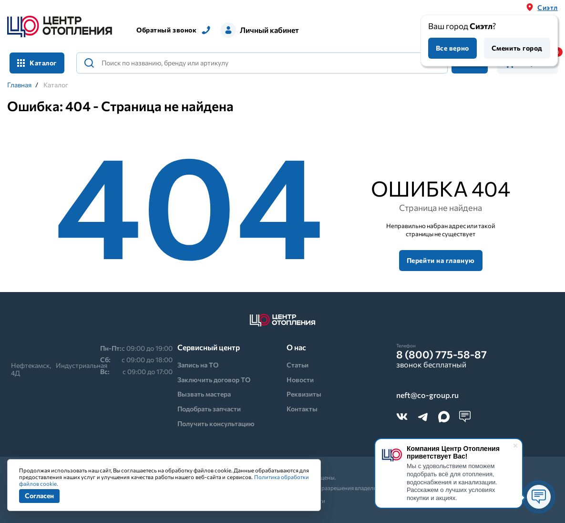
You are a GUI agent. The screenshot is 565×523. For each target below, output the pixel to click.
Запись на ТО (197, 365)
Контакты (302, 409)
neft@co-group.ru (427, 395)
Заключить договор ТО (213, 380)
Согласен (39, 496)
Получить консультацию (216, 423)
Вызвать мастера (204, 394)
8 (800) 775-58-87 (441, 354)
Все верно (452, 48)
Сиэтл (547, 7)
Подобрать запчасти (209, 409)
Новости (300, 380)
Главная (19, 85)
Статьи (297, 365)
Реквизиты (304, 394)
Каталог (37, 63)
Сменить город (517, 48)
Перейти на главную (441, 260)
